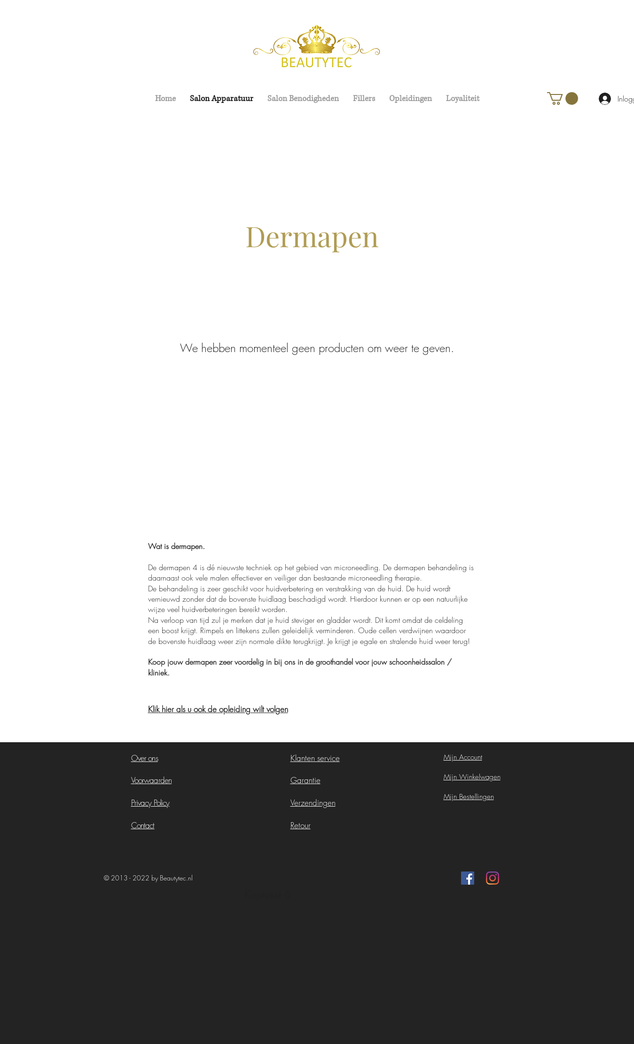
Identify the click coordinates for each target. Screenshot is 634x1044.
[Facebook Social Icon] (467, 878)
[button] (562, 98)
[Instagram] (492, 878)
